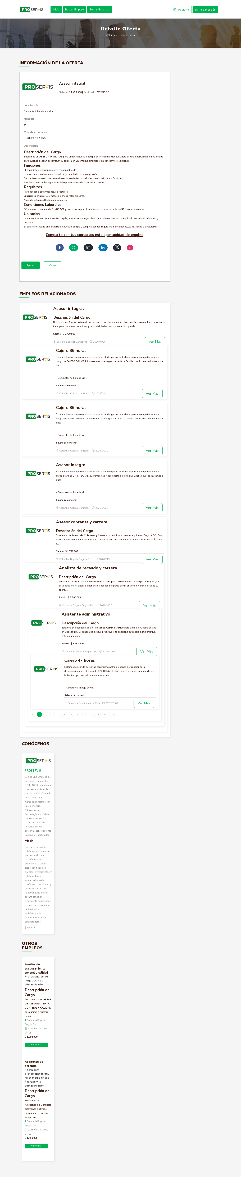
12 (112, 721)
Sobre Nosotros (100, 13)
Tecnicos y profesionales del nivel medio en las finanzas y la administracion (37, 1084)
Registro (181, 13)
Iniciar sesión (205, 13)
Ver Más (155, 348)
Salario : (57, 340)
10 (97, 721)
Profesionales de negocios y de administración (36, 987)
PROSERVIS (33, 777)
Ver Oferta (36, 1051)
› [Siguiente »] (119, 721)
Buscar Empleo (74, 13)
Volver (52, 272)
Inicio (56, 13)
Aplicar (30, 272)
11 (105, 721)
